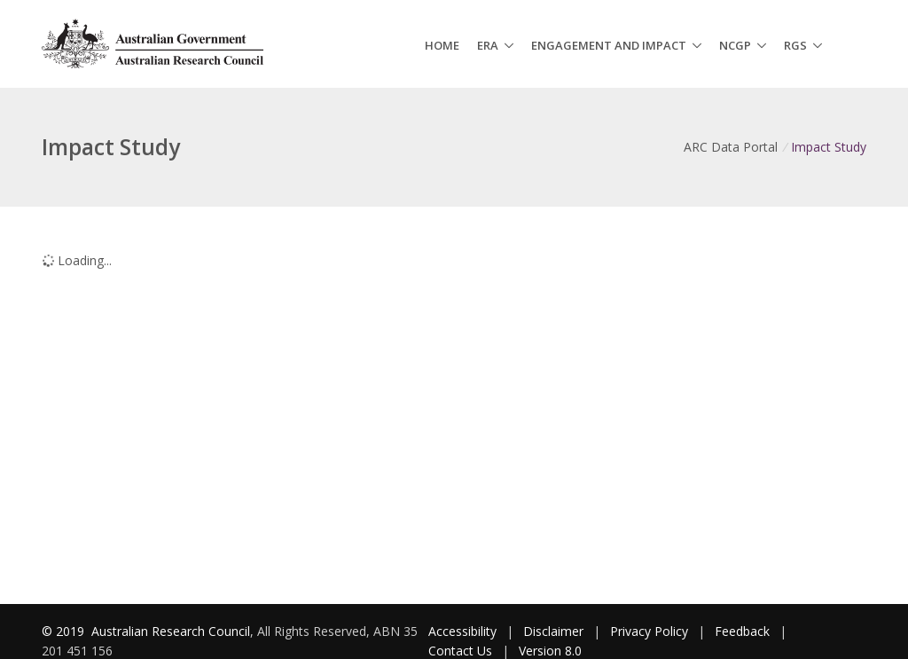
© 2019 (65, 631)
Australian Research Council (170, 631)
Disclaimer (553, 631)
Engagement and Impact (608, 45)
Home (442, 45)
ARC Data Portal (731, 146)
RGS (795, 45)
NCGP (735, 45)
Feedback (742, 631)
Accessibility (462, 631)
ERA (487, 45)
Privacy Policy (649, 631)
